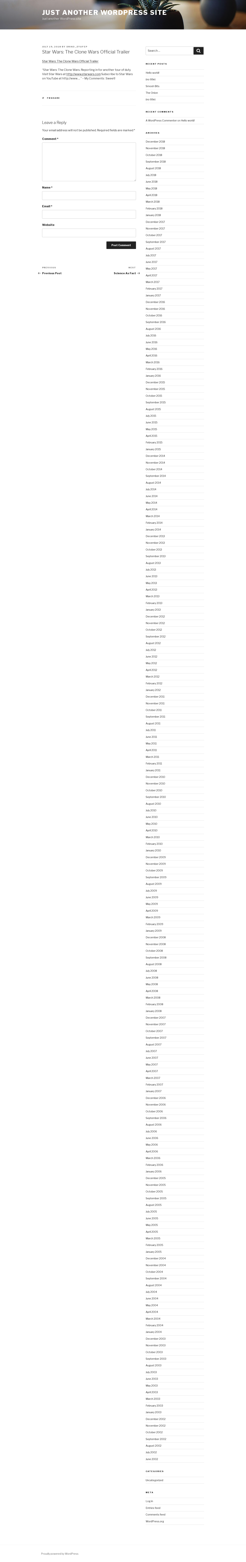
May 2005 (152, 1224)
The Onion (152, 92)
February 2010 (154, 843)
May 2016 (151, 348)
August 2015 (153, 409)
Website (48, 225)
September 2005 (156, 1198)
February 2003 (154, 1405)
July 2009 (151, 890)
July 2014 (151, 489)
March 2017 (152, 281)
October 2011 (154, 710)
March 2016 (153, 362)
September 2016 (156, 322)
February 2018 (154, 208)
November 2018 (155, 148)
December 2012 (155, 616)
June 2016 (151, 342)
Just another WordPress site (104, 12)
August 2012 (153, 643)
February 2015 (154, 442)
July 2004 (151, 1291)
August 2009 (154, 883)
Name (47, 187)
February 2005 (154, 1244)
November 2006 (156, 1104)
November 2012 (155, 623)
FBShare (53, 98)
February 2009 (154, 924)
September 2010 (156, 796)
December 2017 (155, 221)
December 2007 (156, 1017)
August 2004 (154, 1285)
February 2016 (154, 368)
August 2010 (153, 803)
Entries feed (153, 1507)
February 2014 (154, 522)
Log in (149, 1501)
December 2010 (155, 776)
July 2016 (151, 335)
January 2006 (154, 1171)
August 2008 (154, 964)
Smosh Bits (152, 86)
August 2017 (153, 248)
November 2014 (155, 462)
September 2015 (156, 402)
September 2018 (156, 161)
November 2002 (156, 1425)
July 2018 (151, 175)
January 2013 (153, 609)
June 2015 (151, 422)
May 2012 (151, 663)
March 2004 (153, 1318)
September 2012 (156, 636)
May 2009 (152, 903)
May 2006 (152, 1144)
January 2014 (153, 529)
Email (47, 206)
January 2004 (154, 1331)
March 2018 (153, 201)
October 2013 (154, 549)
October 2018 (154, 155)
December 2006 (156, 1097)
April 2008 (152, 991)
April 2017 (151, 275)
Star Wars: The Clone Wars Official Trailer (70, 61)
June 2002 (152, 1459)
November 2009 (156, 863)
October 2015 (154, 395)
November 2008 (156, 944)
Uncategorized (154, 1480)
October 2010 (154, 790)
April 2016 (151, 355)
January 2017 (153, 295)
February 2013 (154, 603)
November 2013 (155, 542)
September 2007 (156, 1037)
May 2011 (151, 743)
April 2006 (152, 1151)
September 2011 (155, 716)
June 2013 (151, 576)
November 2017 (155, 228)
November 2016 (155, 308)
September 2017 (156, 241)
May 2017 (151, 268)
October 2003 (154, 1352)
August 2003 (153, 1365)
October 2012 (154, 629)
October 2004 (154, 1271)
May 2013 (151, 583)
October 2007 (154, 1031)
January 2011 (153, 770)
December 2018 (155, 141)
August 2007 (153, 1044)
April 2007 (152, 1071)
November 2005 (156, 1184)
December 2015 (155, 382)
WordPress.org (155, 1521)
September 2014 (156, 475)
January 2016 (153, 375)
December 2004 (156, 1258)
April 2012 (151, 669)
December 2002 (156, 1419)
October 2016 (154, 315)
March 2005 (153, 1238)
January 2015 (153, 449)
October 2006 (154, 1111)
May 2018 (151, 188)
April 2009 (152, 910)
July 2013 (151, 569)
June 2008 (152, 977)
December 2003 (156, 1338)
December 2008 (156, 937)
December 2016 (155, 302)
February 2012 (154, 683)
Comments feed (155, 1514)
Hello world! (152, 72)
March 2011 (152, 756)
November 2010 (155, 783)
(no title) (151, 79)
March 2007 (153, 1077)
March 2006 (153, 1158)
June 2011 (151, 736)
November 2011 (155, 703)
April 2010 (151, 830)
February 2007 (154, 1084)
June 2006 (152, 1138)
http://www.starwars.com (83, 74)
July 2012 (151, 649)
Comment (50, 139)
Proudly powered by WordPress (59, 1553)
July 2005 (151, 1211)
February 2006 (154, 1164)
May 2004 (152, 1305)
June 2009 (152, 897)
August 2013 (153, 562)
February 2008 (154, 1004)
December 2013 (155, 536)
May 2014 (151, 502)
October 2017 (154, 235)
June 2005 (152, 1218)
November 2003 (156, 1345)
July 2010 (151, 810)
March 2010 (153, 837)
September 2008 (156, 957)
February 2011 (154, 763)
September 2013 (156, 556)
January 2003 (153, 1412)
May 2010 (151, 823)
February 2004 (154, 1325)
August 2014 (153, 482)
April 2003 (152, 1392)
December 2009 (156, 857)
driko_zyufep (77, 46)
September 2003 (156, 1358)
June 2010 (152, 816)
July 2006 (151, 1131)
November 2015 (155, 388)
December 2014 (155, 455)
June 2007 (152, 1057)
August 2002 (153, 1445)
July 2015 (151, 415)
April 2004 (152, 1311)
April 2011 (151, 750)
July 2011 (151, 730)
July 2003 (151, 1372)
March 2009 (153, 917)
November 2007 (156, 1024)
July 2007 (151, 1051)
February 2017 (154, 288)
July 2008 (151, 970)
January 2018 (153, 215)
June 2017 (151, 261)
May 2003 (152, 1385)
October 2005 (154, 1191)
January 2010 (153, 850)
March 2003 (153, 1398)
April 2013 (151, 589)
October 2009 (154, 870)
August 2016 (153, 328)
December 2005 (156, 1178)
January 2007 (153, 1091)
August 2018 (153, 168)
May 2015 (151, 429)
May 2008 (152, 984)
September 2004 (156, 1278)
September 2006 (156, 1117)
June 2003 (152, 1378)
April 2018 (151, 195)
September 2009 (156, 877)
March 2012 (152, 676)
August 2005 (154, 1204)
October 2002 (154, 1432)
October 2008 (154, 950)
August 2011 (153, 723)
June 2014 (151, 496)
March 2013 (152, 596)
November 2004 (156, 1265)
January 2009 (154, 930)
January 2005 (154, 1251)
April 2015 (151, 435)
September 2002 (156, 1439)
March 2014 (153, 516)
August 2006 (154, 1124)
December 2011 (155, 696)
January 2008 (154, 1011)
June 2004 (152, 1298)
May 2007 (152, 1064)
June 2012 (151, 656)
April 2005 (152, 1231)
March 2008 (153, 997)
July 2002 (151, 1452)
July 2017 (151, 255)
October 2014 (154, 469)
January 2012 (153, 689)
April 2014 (151, 509)
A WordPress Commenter (161, 120)
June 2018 (151, 181)
